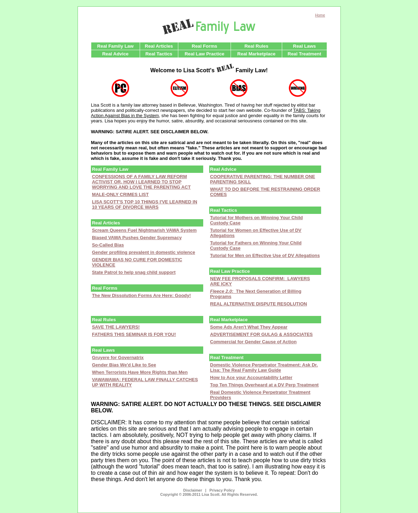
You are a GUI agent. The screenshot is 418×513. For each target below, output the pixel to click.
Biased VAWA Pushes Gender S (126, 237)
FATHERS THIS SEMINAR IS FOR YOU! (134, 334)
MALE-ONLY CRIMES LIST (120, 194)
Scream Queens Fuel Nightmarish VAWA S (138, 230)
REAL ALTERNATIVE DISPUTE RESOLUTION (258, 303)
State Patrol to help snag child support (133, 272)
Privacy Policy (222, 490)
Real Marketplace (256, 53)
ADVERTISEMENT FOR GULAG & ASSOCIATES (261, 334)
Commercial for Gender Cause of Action (253, 341)
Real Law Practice (204, 53)
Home (320, 15)
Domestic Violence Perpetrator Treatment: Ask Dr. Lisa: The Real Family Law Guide (264, 367)
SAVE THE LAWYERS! (116, 327)
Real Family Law (115, 46)
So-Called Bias (108, 245)
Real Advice (115, 53)
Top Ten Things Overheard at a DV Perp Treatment (264, 384)
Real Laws (304, 46)
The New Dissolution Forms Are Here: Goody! (141, 295)
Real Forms (204, 46)
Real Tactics (158, 53)
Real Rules (256, 46)
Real (229, 319)
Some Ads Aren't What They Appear (249, 327)
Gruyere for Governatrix (118, 357)
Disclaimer (192, 490)
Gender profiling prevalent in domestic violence (143, 252)
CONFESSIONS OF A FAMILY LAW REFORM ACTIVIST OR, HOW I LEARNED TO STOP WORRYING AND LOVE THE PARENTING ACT (141, 182)
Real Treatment (304, 53)
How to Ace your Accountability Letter (251, 377)
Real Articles (159, 46)
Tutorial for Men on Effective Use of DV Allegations (265, 255)
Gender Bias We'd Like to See (124, 364)
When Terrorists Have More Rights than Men (140, 372)
